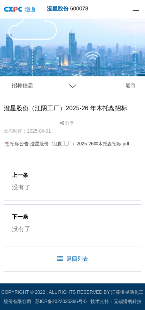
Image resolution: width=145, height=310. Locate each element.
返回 (130, 85)
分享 (67, 123)
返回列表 (72, 259)
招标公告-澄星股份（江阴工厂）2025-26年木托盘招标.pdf (69, 144)
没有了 (21, 187)
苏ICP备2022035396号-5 (61, 301)
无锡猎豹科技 (128, 301)
